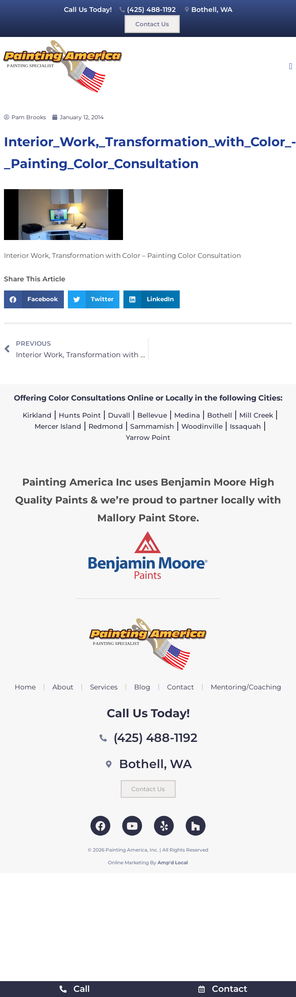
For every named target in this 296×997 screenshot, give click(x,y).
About (62, 687)
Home (25, 687)
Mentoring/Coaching (246, 687)
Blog (142, 687)
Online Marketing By (148, 862)
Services (103, 687)
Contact (180, 687)
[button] (290, 66)
